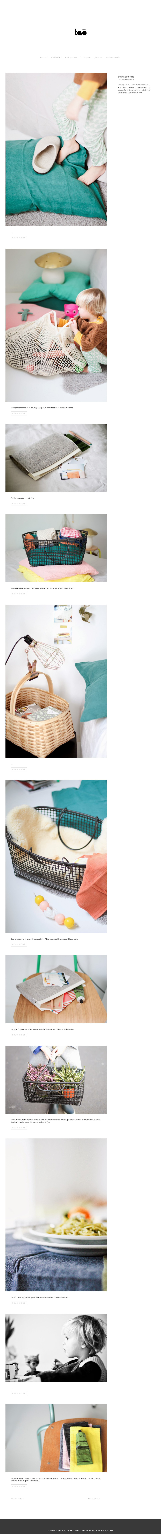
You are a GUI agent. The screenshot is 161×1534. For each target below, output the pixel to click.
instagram (85, 57)
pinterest (98, 57)
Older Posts (93, 1499)
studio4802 (56, 57)
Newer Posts (18, 1499)
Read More (19, 238)
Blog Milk (97, 1530)
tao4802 (51, 1530)
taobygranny (71, 57)
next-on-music (113, 57)
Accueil (43, 57)
